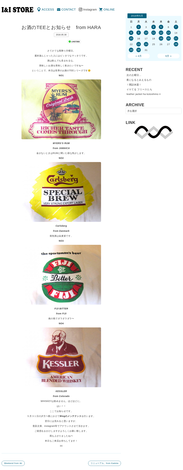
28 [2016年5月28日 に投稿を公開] (175, 44)
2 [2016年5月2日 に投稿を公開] (138, 27)
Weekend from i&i (13, 463)
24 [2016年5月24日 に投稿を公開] (146, 44)
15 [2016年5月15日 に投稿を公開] (131, 38)
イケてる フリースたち (139, 89)
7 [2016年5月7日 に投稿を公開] (176, 27)
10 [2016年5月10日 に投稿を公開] (146, 32)
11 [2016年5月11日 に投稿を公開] (153, 32)
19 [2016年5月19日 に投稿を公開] (161, 38)
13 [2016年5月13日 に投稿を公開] (168, 32)
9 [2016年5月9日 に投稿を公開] (138, 32)
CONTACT (68, 9)
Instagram (90, 9)
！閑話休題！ (134, 84)
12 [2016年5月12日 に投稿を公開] (161, 32)
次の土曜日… (134, 75)
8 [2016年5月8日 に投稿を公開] (131, 32)
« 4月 (139, 56)
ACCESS (48, 9)
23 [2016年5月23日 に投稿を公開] (138, 44)
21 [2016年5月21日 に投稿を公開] (175, 38)
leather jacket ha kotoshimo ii (144, 94)
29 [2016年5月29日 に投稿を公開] (131, 49)
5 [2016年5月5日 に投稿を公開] (161, 27)
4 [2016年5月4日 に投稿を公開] (153, 27)
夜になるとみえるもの (139, 79)
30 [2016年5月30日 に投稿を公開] (138, 49)
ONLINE (109, 9)
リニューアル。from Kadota (104, 463)
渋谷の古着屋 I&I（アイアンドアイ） (17, 9)
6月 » (168, 56)
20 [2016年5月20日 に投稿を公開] (168, 38)
